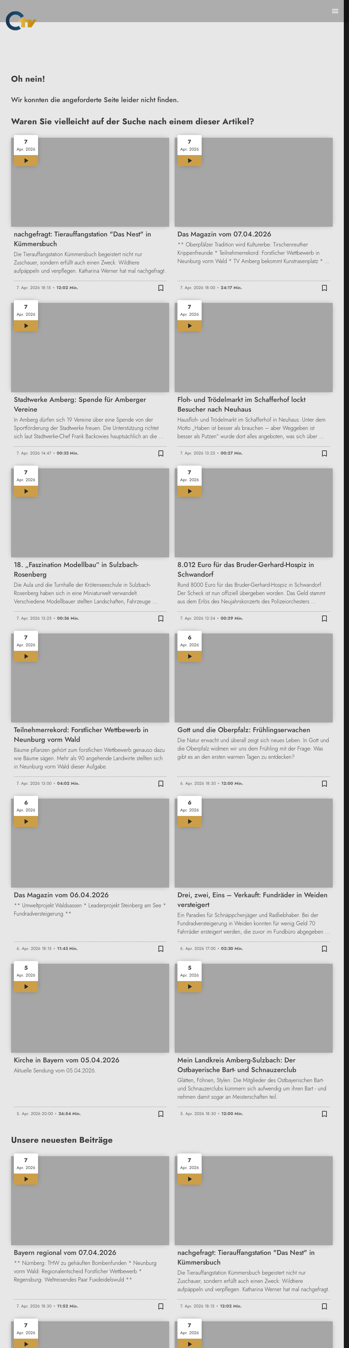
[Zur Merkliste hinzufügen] (160, 287)
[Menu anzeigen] (335, 11)
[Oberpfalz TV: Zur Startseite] (21, 21)
